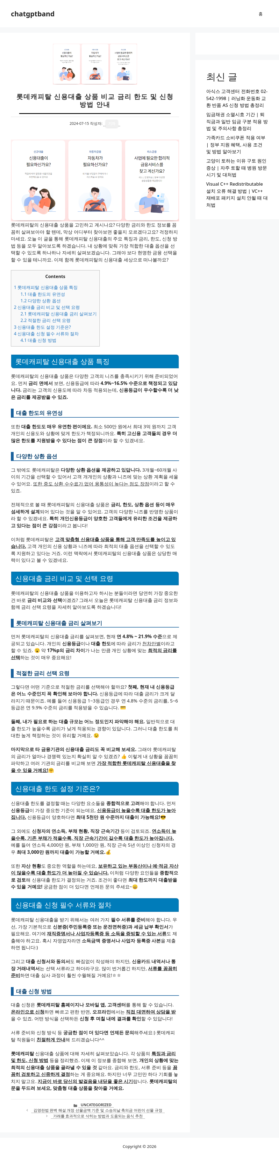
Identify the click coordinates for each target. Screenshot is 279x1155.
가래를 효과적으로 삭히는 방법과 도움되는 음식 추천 (98, 1115)
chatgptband (32, 13)
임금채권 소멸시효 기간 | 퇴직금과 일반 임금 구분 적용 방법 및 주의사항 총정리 (237, 121)
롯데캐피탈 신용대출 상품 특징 (46, 287)
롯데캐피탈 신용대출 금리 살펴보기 (58, 314)
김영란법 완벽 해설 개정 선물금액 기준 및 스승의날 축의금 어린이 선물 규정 (98, 1110)
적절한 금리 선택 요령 (45, 320)
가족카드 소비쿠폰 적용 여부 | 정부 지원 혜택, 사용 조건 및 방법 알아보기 (235, 144)
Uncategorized (96, 1104)
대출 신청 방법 (38, 340)
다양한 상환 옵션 (40, 301)
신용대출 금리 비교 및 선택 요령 (47, 307)
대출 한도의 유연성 (42, 294)
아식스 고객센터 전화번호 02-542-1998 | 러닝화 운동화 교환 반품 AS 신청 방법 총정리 (237, 98)
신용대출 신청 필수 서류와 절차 (46, 334)
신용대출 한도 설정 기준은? (42, 327)
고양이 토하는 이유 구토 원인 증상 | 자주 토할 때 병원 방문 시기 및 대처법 (236, 168)
